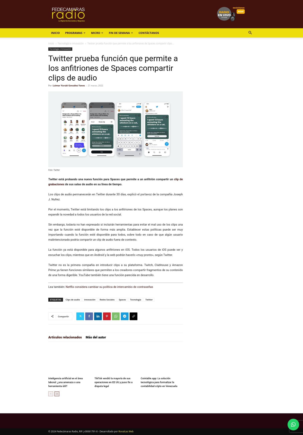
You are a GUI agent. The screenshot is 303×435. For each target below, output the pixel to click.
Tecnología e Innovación (71, 43)
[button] (250, 33)
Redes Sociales (107, 299)
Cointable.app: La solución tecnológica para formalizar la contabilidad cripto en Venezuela (159, 382)
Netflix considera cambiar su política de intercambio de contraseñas (109, 287)
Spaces (122, 299)
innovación (89, 299)
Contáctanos (149, 33)
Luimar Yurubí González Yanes (69, 85)
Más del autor (96, 337)
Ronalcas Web (126, 431)
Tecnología (135, 299)
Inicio (55, 33)
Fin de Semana (121, 33)
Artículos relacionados (65, 337)
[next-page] (56, 393)
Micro (97, 33)
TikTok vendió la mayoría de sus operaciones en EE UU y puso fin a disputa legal (113, 382)
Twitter (149, 299)
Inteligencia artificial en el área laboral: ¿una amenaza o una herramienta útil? (65, 382)
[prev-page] (50, 393)
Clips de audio (73, 299)
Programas (75, 33)
